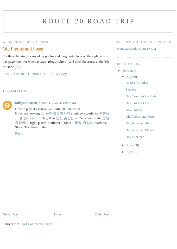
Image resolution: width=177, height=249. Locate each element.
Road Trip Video (136, 83)
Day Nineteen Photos (139, 130)
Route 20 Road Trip (88, 21)
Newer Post (10, 214)
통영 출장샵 (84, 123)
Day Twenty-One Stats (140, 96)
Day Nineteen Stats (138, 123)
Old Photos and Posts (139, 116)
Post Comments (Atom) (37, 224)
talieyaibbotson (26, 103)
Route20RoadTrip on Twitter (136, 48)
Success (130, 89)
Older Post (102, 214)
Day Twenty (133, 110)
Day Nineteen (134, 137)
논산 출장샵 (65, 118)
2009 (126, 71)
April (131, 152)
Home (57, 214)
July (130, 77)
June (130, 145)
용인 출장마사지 (58, 113)
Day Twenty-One (137, 103)
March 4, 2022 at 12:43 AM (57, 103)
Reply (19, 133)
